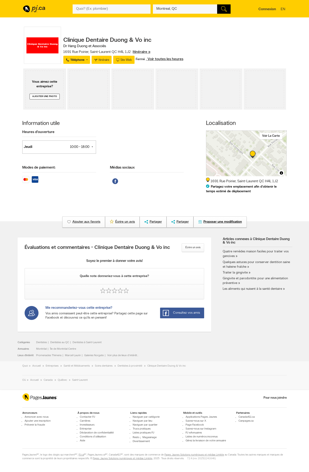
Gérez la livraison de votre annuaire (206, 440)
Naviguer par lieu (142, 421)
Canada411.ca (246, 417)
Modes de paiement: (38, 167)
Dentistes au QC (59, 342)
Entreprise (85, 428)
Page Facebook (195, 424)
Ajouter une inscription (38, 421)
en (283, 9)
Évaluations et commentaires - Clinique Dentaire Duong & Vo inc (97, 247)
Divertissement (141, 441)
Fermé (141, 59)
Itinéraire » (141, 52)
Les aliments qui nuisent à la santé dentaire (252, 289)
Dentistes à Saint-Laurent (87, 342)
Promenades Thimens (48, 355)
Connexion (267, 9)
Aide (82, 440)
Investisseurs (87, 424)
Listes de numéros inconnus (202, 436)
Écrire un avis (192, 247)
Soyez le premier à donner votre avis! (114, 261)
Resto (136, 437)
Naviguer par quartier (145, 424)
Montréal (41, 349)
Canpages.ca (246, 421)
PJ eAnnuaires (194, 432)
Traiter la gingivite (235, 272)
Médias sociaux (122, 167)
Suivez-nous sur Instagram (201, 428)
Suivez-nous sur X (196, 421)
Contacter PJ (87, 417)
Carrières (85, 421)
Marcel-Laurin (73, 355)
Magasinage (149, 437)
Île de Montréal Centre (63, 349)
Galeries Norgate (94, 355)
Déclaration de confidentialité (97, 432)
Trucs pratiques (142, 428)
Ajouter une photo (44, 96)
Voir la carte (271, 135)
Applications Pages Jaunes (201, 417)
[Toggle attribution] (281, 173)
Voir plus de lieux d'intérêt (122, 355)
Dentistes (41, 342)
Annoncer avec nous (36, 417)
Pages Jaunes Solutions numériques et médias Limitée (194, 455)
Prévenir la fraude (35, 424)
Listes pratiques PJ (143, 432)
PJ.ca (81, 455)
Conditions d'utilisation (93, 436)
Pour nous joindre (275, 397)
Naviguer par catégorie (146, 417)
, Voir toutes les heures (164, 59)
